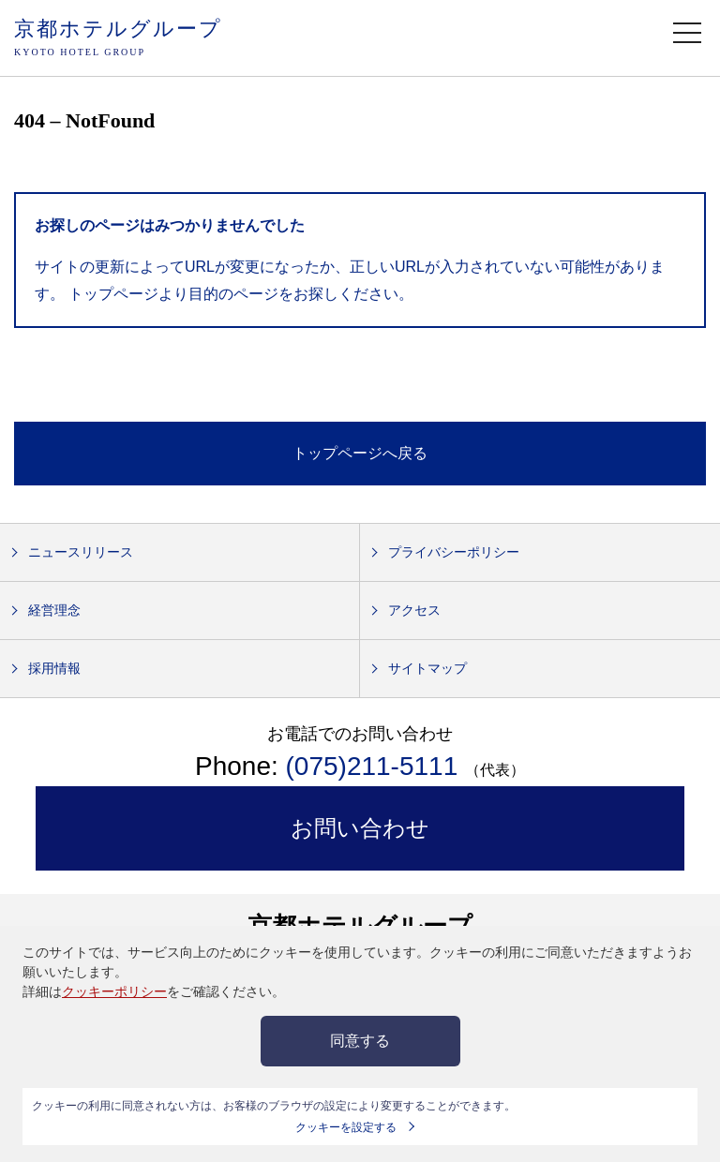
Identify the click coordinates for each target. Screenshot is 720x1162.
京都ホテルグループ (118, 39)
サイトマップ (427, 668)
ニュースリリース (80, 551)
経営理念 (54, 610)
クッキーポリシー (114, 991)
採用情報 (54, 668)
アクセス (414, 610)
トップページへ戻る (360, 453)
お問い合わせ (360, 828)
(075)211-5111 (375, 766)
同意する (360, 1041)
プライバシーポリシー (453, 551)
